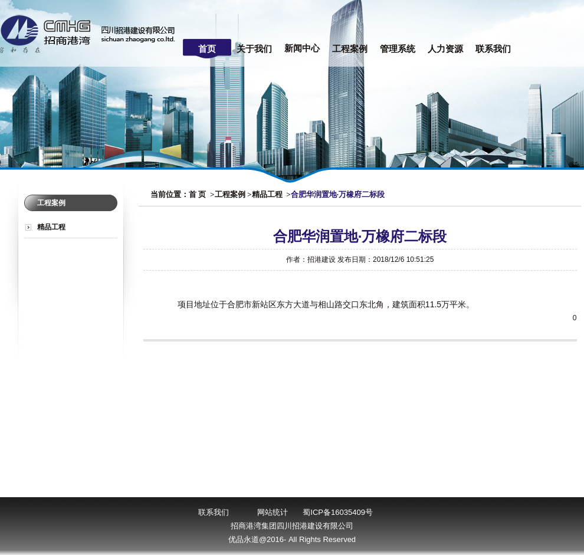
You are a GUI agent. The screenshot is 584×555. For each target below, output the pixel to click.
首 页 (197, 194)
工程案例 (350, 49)
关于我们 (254, 49)
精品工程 (51, 227)
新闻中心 (302, 48)
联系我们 (493, 49)
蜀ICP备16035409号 (338, 512)
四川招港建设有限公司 (90, 33)
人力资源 (445, 49)
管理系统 (397, 49)
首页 (207, 49)
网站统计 (272, 512)
